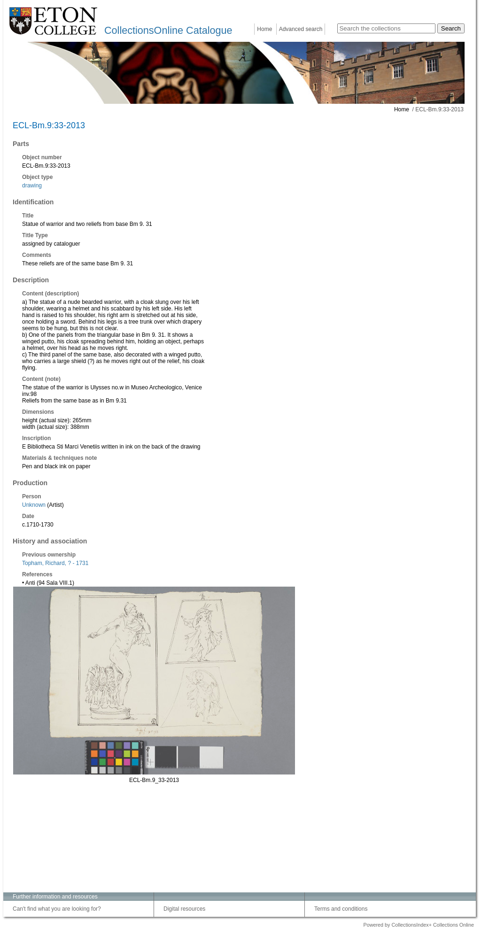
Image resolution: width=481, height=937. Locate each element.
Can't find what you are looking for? (57, 909)
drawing (32, 185)
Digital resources (184, 909)
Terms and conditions (340, 909)
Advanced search (301, 29)
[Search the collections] (386, 28)
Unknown (34, 505)
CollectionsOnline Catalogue (168, 30)
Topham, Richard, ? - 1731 (55, 563)
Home (264, 29)
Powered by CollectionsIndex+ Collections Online (418, 925)
